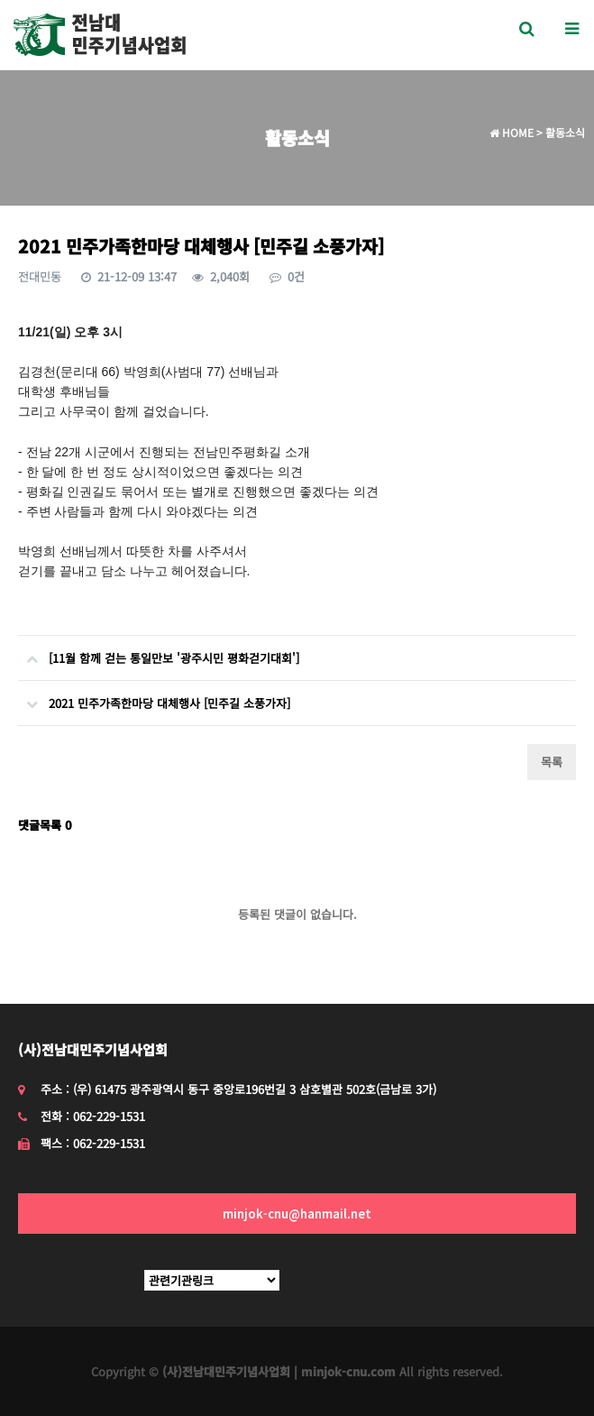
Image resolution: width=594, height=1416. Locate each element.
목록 (551, 761)
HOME (511, 132)
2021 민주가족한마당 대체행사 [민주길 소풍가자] (154, 696)
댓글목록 (45, 824)
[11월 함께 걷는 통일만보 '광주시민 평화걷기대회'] (158, 651)
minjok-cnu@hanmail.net (297, 1213)
